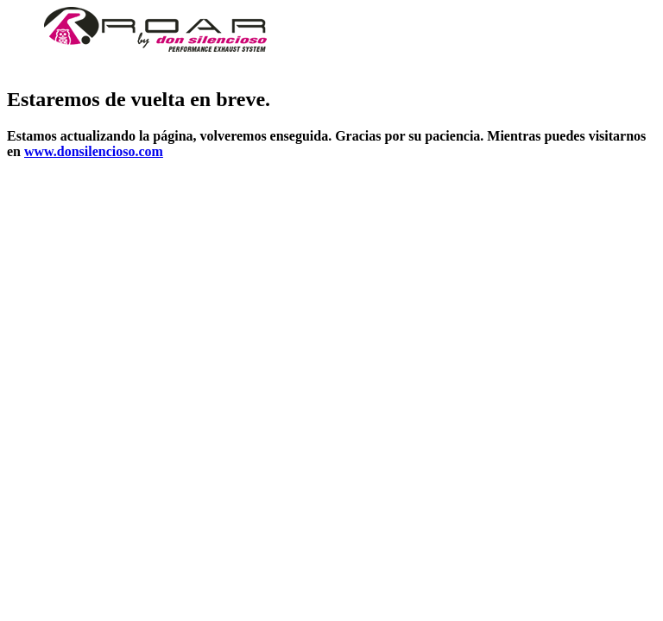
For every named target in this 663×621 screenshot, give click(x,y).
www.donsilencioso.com (93, 151)
